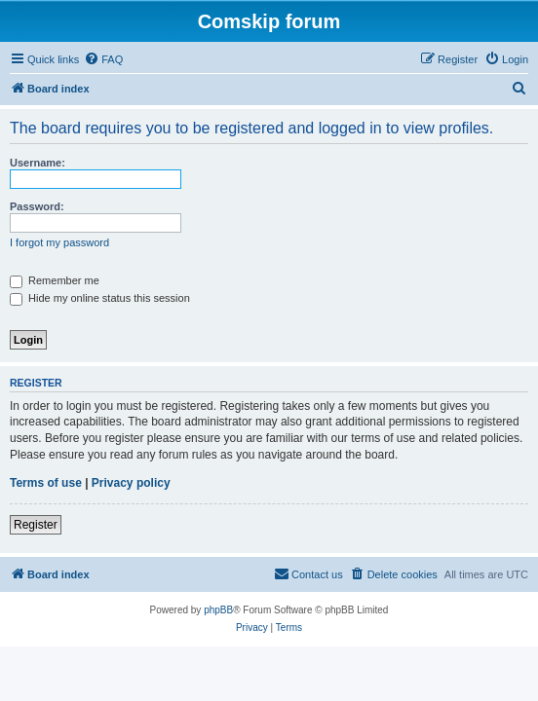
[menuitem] (103, 59)
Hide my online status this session (100, 298)
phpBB (218, 610)
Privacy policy (131, 483)
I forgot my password (59, 242)
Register (36, 525)
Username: (37, 162)
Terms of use (46, 483)
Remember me (54, 280)
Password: (37, 206)
